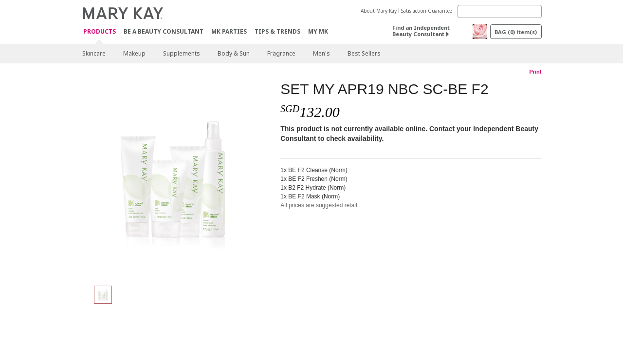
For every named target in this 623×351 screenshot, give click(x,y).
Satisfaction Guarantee (426, 10)
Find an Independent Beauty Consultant (421, 30)
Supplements (181, 53)
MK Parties (229, 31)
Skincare (94, 53)
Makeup (134, 53)
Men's (321, 53)
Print (535, 72)
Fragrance (281, 53)
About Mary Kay (379, 10)
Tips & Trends (277, 31)
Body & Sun (234, 53)
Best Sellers (364, 53)
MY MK (318, 31)
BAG (516, 32)
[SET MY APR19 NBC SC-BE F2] (177, 178)
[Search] (500, 11)
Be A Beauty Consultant (163, 31)
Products (99, 32)
